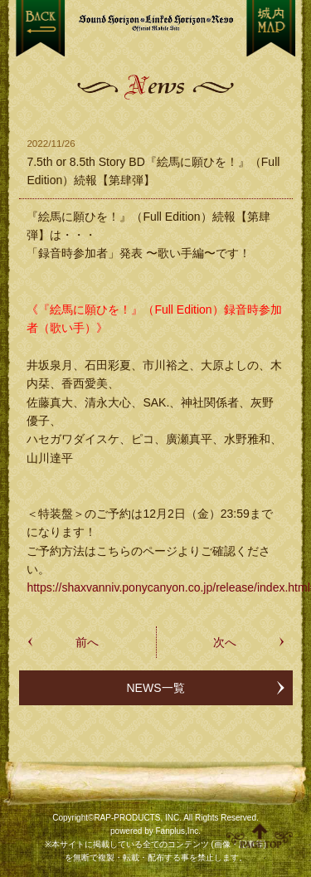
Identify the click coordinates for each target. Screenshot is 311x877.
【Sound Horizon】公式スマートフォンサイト (156, 23)
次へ (224, 642)
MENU (270, 28)
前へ (87, 642)
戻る (40, 28)
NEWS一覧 (156, 687)
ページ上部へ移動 (259, 835)
